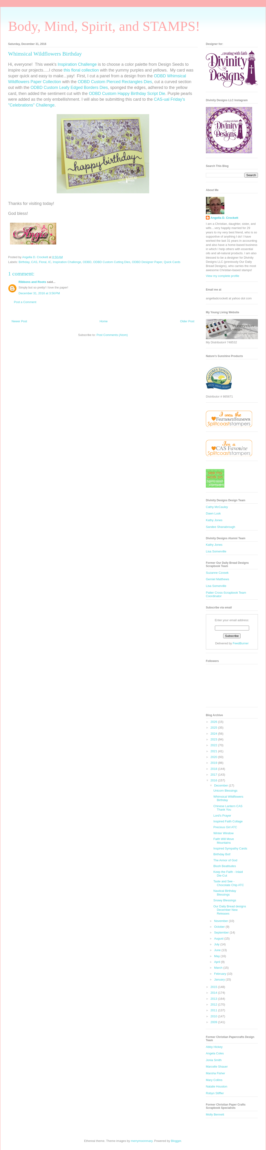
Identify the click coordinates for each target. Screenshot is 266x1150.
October (220, 926)
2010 (214, 1016)
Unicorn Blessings (225, 790)
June (218, 950)
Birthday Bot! (221, 854)
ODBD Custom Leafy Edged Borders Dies (69, 87)
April (217, 962)
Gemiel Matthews (217, 579)
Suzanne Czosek (217, 572)
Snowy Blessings (224, 900)
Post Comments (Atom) (112, 335)
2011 (214, 1010)
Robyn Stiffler (215, 1093)
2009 (214, 1022)
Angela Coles (215, 1053)
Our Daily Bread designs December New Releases (229, 910)
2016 (214, 780)
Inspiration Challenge (77, 64)
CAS (34, 262)
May (217, 956)
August (219, 938)
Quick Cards (172, 262)
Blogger (176, 1141)
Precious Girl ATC (225, 827)
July (217, 944)
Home (104, 321)
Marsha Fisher (215, 1073)
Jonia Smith (214, 1060)
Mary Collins (214, 1080)
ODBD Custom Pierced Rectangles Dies (115, 81)
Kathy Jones (214, 520)
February (220, 973)
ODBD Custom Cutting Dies (111, 262)
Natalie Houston (216, 1086)
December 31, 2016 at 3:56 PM (39, 293)
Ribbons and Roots (32, 282)
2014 (214, 992)
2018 (214, 769)
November (221, 921)
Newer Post (19, 321)
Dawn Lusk (213, 513)
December (221, 785)
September (222, 932)
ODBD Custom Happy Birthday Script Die (127, 93)
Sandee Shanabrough (220, 527)
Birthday (24, 262)
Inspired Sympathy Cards (230, 848)
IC (49, 262)
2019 (214, 763)
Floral (42, 262)
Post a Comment (25, 302)
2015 (214, 987)
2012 (214, 1004)
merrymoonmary (142, 1141)
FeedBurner (241, 643)
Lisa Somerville (216, 551)
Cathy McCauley (217, 507)
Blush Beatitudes (224, 866)
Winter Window (223, 833)
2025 (214, 727)
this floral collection (81, 70)
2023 (214, 739)
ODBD (87, 262)
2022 (214, 745)
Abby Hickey (214, 1047)
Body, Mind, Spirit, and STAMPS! (104, 26)
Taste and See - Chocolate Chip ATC (228, 883)
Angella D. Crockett (224, 217)
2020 (214, 757)
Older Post (187, 321)
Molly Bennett (215, 1114)
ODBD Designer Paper (147, 262)
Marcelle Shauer (217, 1066)
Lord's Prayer (222, 815)
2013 (214, 998)
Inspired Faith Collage (227, 821)
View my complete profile (222, 276)
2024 (214, 733)
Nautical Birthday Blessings (224, 892)
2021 (214, 751)
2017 (214, 774)
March (218, 967)
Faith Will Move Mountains (223, 840)
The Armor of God (225, 860)
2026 (214, 722)
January (220, 979)
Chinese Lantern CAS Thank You (227, 808)
